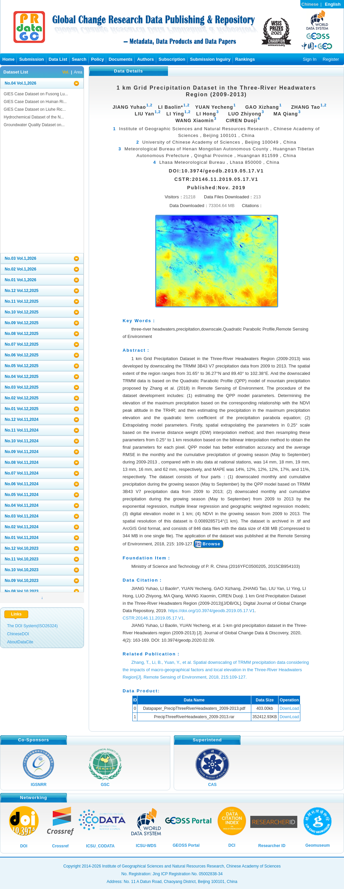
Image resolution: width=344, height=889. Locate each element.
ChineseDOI (18, 634)
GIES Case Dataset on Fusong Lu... (36, 94)
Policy (97, 59)
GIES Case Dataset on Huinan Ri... (35, 101)
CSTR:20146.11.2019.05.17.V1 (153, 618)
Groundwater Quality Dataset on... (34, 124)
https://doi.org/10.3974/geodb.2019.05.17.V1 (211, 610)
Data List (58, 59)
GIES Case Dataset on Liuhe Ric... (35, 109)
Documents (120, 59)
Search (79, 59)
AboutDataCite (20, 642)
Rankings (245, 59)
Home (8, 59)
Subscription (172, 59)
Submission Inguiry (210, 59)
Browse (211, 543)
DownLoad (289, 708)
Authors (145, 59)
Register (331, 59)
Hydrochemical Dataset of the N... (34, 117)
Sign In (309, 59)
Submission (31, 59)
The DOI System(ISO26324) (32, 626)
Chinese (309, 4)
